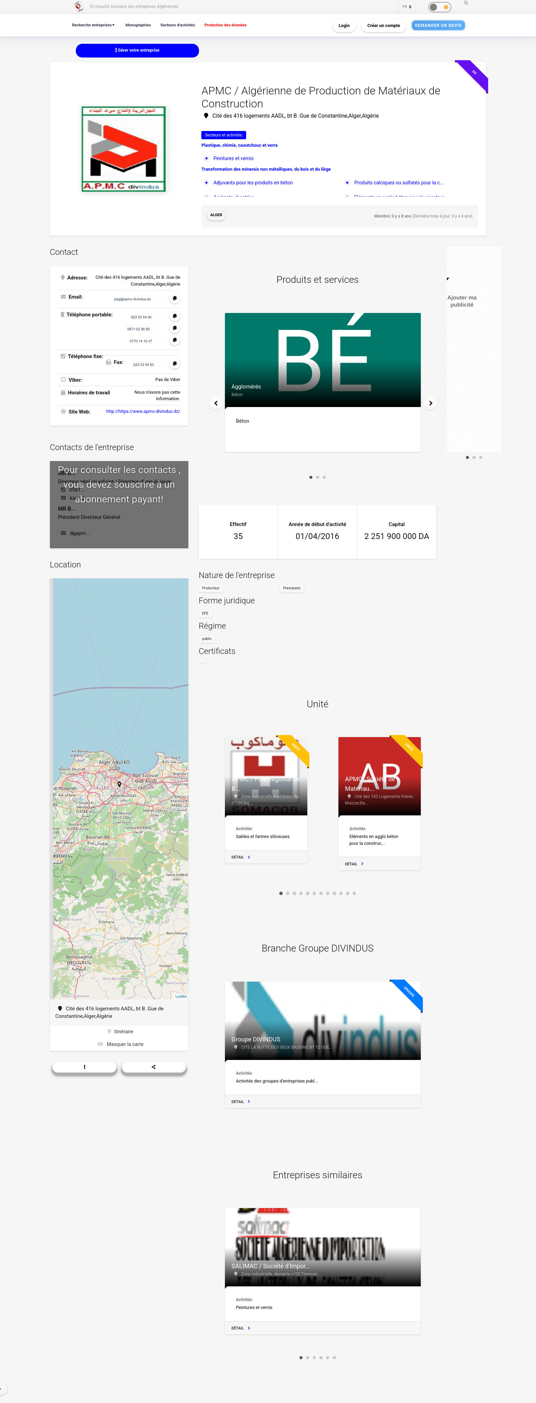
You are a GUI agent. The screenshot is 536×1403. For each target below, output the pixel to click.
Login (344, 25)
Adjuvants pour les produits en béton (255, 183)
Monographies (142, 24)
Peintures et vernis (234, 159)
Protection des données (234, 24)
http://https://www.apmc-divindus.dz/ (143, 409)
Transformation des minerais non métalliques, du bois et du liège (266, 169)
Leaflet (181, 995)
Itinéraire (120, 1031)
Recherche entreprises (93, 24)
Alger (216, 215)
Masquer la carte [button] (120, 1044)
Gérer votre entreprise (137, 50)
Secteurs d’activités (183, 24)
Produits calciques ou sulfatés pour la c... (401, 183)
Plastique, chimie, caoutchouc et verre (239, 145)
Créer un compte (383, 25)
